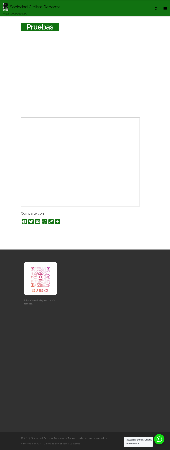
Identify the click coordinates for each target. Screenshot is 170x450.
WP (39, 443)
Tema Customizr (72, 443)
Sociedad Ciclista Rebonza (48, 438)
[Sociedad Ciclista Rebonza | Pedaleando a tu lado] (6, 6)
